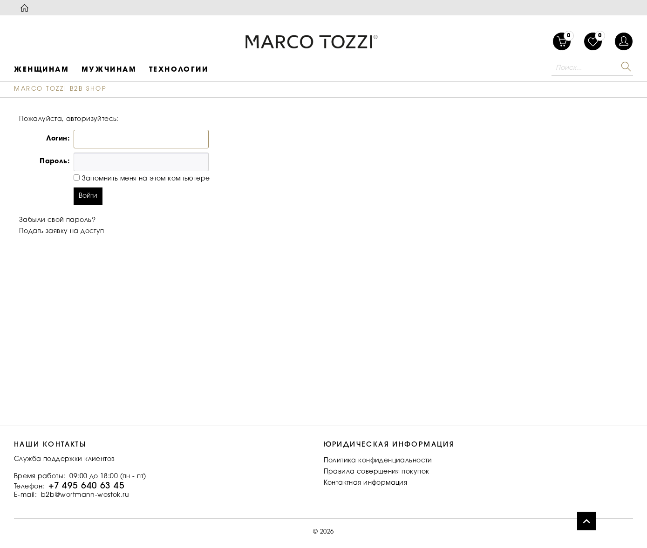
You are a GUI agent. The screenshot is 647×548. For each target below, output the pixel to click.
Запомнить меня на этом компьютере (145, 179)
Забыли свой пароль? (57, 220)
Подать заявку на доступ (61, 231)
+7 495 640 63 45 (86, 486)
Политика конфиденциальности (378, 461)
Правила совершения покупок (376, 472)
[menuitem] (593, 41)
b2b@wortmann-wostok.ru (85, 495)
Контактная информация (366, 483)
